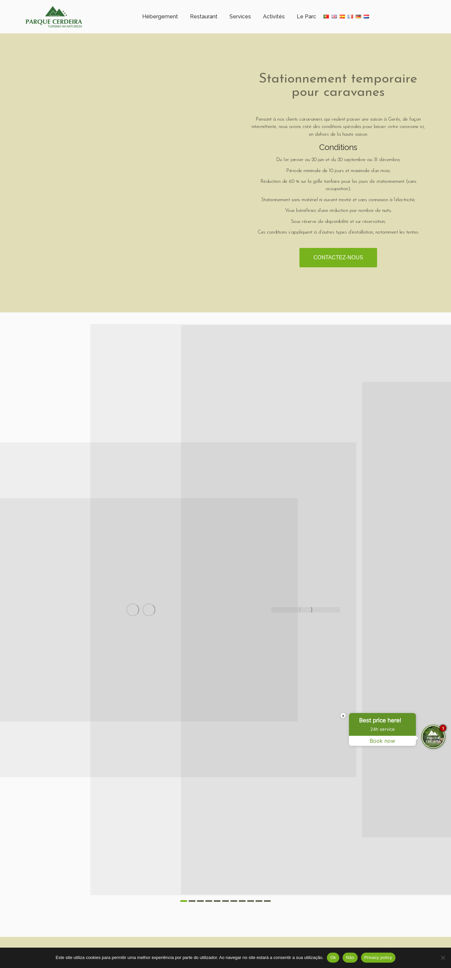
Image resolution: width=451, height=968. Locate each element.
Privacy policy (378, 957)
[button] (183, 910)
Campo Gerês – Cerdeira (53, 5)
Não (350, 957)
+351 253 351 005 (178, 5)
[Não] (442, 957)
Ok (333, 957)
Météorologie (133, 5)
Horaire (98, 5)
